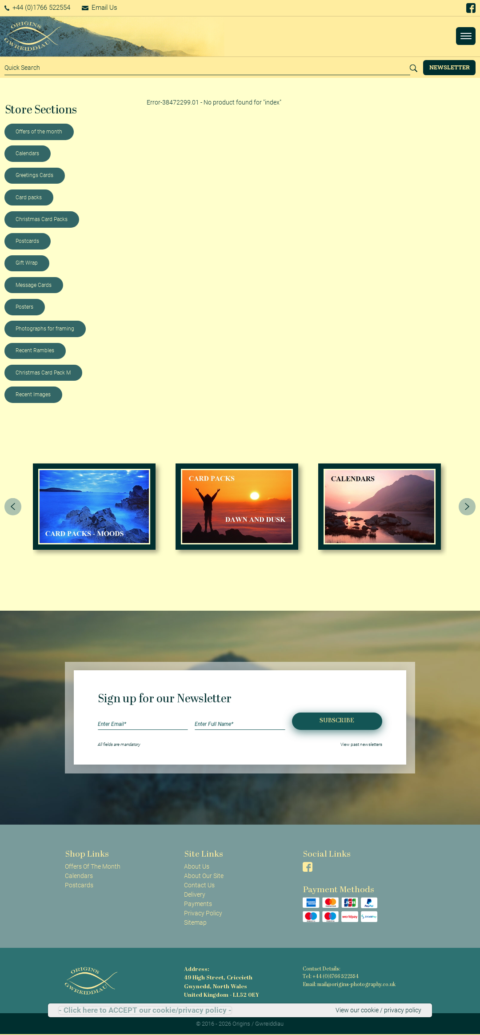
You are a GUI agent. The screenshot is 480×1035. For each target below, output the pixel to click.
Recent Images (33, 394)
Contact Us (199, 885)
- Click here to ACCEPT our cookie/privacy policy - (145, 1010)
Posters (24, 307)
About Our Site (204, 875)
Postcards (27, 241)
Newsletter (449, 67)
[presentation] (12, 506)
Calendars (27, 153)
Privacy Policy (203, 913)
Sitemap (195, 922)
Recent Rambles (35, 350)
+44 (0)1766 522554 (37, 8)
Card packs (29, 197)
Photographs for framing (45, 329)
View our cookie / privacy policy (378, 1010)
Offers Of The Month (92, 866)
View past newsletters (361, 744)
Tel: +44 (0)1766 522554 (331, 977)
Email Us (99, 8)
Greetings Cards (34, 175)
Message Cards (34, 285)
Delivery (194, 894)
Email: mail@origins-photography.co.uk (349, 985)
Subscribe (337, 720)
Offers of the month (39, 132)
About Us (196, 866)
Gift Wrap (27, 263)
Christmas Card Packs (42, 219)
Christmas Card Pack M (43, 373)
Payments (198, 903)
